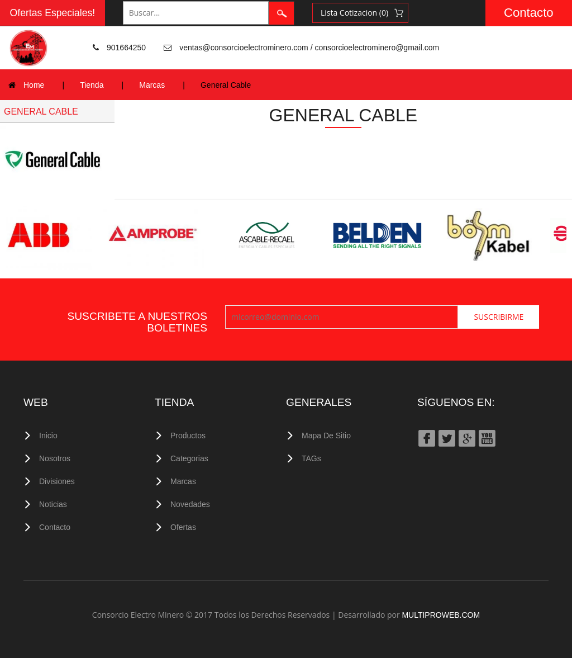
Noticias (53, 504)
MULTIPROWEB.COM (441, 614)
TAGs (311, 458)
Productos (188, 435)
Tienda (91, 85)
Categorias (189, 458)
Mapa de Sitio (326, 435)
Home (33, 85)
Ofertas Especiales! (53, 12)
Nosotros (54, 458)
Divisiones (57, 481)
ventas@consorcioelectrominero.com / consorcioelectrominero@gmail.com (309, 47)
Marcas (152, 85)
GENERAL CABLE (41, 111)
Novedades (190, 504)
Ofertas (183, 527)
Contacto (529, 13)
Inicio (48, 435)
